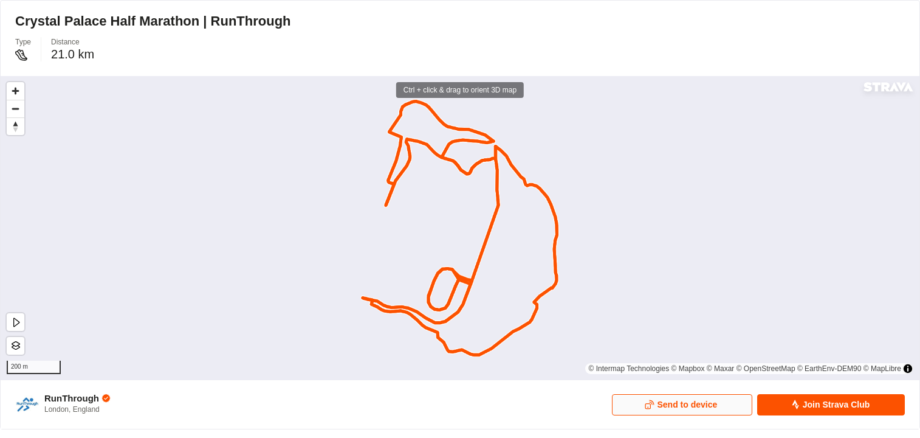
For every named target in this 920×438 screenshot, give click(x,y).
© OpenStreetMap (765, 368)
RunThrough (71, 398)
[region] (460, 228)
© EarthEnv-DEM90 (829, 368)
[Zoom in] (15, 91)
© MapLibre (882, 368)
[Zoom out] (15, 108)
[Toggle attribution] (907, 368)
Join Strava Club (830, 405)
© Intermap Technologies (629, 368)
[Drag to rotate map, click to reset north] (15, 126)
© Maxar (721, 368)
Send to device (681, 405)
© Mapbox (688, 368)
